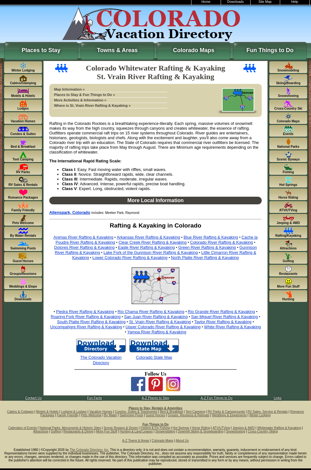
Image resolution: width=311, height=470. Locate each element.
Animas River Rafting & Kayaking (83, 237)
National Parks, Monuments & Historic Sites (70, 428)
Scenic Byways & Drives (121, 428)
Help (294, 1)
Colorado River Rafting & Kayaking (221, 242)
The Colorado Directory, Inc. (89, 450)
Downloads (235, 1)
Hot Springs (181, 428)
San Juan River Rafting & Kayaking (156, 316)
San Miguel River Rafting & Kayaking (224, 316)
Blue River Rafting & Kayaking (210, 237)
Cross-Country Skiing (263, 431)
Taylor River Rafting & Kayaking (223, 321)
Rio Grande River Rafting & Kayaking (221, 311)
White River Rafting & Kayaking (232, 326)
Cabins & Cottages (20, 411)
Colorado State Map (154, 357)
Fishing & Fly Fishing (155, 428)
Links (277, 398)
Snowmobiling (165, 431)
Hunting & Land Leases (136, 431)
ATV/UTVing (221, 428)
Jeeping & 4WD (243, 428)
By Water (110, 415)
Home (206, 1)
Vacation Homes (101, 411)
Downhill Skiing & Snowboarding (201, 431)
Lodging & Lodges (74, 411)
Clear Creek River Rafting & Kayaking (153, 242)
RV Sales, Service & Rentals (267, 411)
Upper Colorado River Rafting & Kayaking (163, 326)
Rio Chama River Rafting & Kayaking (151, 311)
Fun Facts (94, 398)
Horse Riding (201, 428)
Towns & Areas (117, 50)
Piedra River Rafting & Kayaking (85, 311)
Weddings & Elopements (229, 415)
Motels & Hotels (47, 411)
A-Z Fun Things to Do (216, 398)
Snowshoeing (235, 431)
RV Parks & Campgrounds (226, 411)
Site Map (265, 1)
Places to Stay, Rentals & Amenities (156, 408)
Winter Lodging (260, 415)
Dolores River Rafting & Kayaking (84, 247)
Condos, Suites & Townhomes (136, 411)
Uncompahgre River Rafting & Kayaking (86, 326)
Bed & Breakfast (171, 411)
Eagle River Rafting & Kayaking (146, 247)
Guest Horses (155, 415)
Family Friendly (68, 415)
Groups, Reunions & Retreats (189, 415)
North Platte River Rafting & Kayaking (205, 257)
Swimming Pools (131, 415)
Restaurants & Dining (79, 431)
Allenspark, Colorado (69, 212)
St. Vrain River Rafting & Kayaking (160, 321)
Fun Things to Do (270, 50)
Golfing (56, 431)
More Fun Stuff (106, 431)
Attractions (40, 431)
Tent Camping (195, 411)
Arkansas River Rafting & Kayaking (148, 237)
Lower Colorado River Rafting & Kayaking (130, 257)
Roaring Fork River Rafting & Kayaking (86, 316)
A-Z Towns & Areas (135, 440)
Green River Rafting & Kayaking (207, 247)
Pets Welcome (91, 415)
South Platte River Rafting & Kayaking (91, 321)
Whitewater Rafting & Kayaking (279, 428)
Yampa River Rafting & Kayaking (156, 332)
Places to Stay (41, 50)
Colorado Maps (193, 50)
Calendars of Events (22, 428)
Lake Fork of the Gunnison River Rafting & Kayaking (150, 252)
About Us (182, 440)
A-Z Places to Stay (155, 398)
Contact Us (33, 398)
